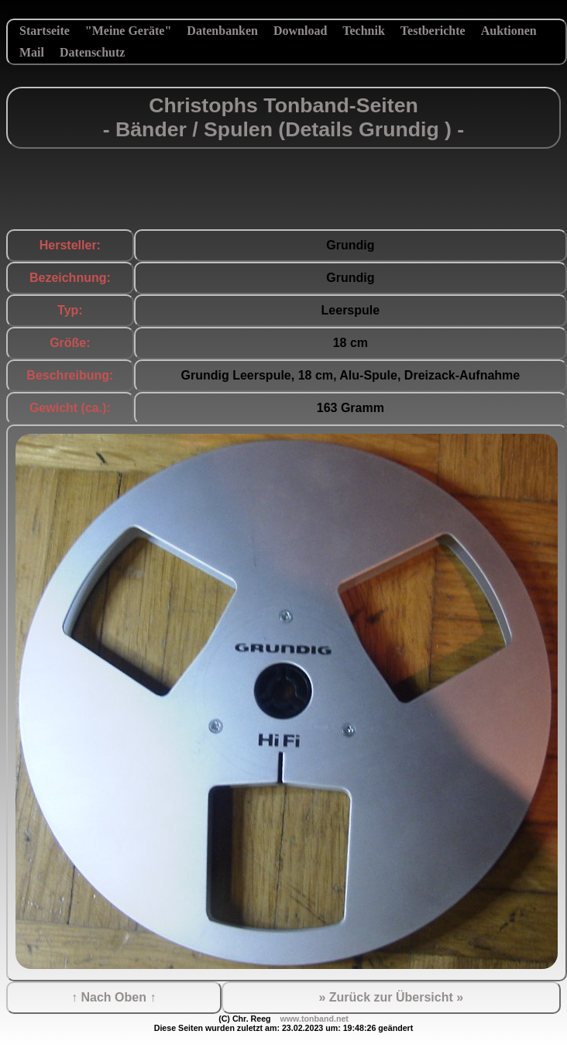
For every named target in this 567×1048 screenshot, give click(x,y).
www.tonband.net (314, 1018)
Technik (363, 30)
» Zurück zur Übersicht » (390, 997)
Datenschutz (92, 52)
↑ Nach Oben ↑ (113, 997)
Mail (31, 52)
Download (300, 30)
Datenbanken (222, 30)
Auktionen (509, 30)
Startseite (44, 30)
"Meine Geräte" (128, 30)
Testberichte (433, 30)
